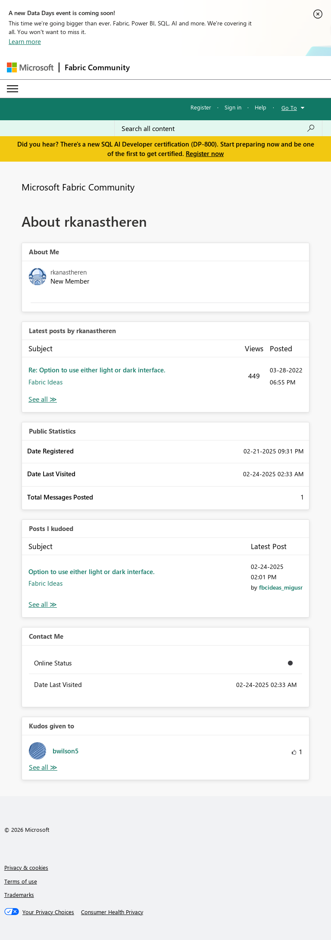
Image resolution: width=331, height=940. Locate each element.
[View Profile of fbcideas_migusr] (281, 587)
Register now (205, 153)
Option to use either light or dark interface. (91, 571)
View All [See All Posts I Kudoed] (42, 604)
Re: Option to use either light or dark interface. (97, 369)
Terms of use (20, 881)
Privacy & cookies (26, 867)
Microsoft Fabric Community (78, 187)
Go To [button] (289, 107)
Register (200, 107)
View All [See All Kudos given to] (43, 767)
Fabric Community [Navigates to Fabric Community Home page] (97, 67)
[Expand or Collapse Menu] (12, 89)
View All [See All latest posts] (42, 399)
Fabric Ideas (45, 382)
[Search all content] (218, 128)
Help (260, 107)
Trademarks (19, 894)
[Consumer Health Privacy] (112, 912)
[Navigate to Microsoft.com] (30, 67)
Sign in (233, 107)
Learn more (25, 41)
